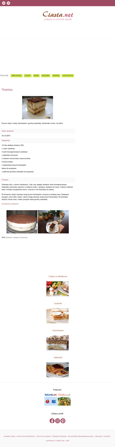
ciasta (28, 75)
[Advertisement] (57, 54)
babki (36, 75)
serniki (56, 75)
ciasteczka (68, 75)
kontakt (107, 436)
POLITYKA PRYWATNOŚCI (26, 436)
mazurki (45, 75)
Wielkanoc (17, 75)
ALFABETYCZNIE (9, 436)
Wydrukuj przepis (10, 204)
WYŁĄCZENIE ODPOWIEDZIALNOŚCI (80, 436)
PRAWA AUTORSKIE (59, 436)
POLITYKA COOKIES (44, 436)
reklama (98, 436)
